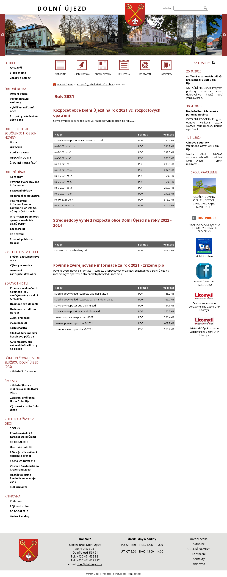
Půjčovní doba (19, 506)
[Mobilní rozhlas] (204, 253)
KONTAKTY (166, 74)
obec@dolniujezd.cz (89, 564)
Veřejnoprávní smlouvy (19, 100)
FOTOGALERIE (19, 442)
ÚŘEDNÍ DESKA (82, 74)
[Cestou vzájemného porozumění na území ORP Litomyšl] (204, 300)
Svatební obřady (21, 190)
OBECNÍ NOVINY (20, 157)
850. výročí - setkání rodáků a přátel (23, 453)
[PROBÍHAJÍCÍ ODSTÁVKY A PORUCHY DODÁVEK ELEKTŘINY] (204, 221)
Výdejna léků (18, 323)
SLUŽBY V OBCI (19, 152)
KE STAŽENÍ (145, 74)
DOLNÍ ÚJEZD (62, 8)
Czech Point (17, 228)
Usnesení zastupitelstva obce (23, 272)
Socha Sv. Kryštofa (22, 461)
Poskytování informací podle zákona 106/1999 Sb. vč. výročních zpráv (23, 206)
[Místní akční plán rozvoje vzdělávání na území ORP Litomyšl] (204, 325)
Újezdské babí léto (22, 447)
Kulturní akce (18, 487)
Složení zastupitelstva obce (24, 258)
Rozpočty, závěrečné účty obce (24, 117)
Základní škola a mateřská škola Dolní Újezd (24, 389)
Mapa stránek (134, 573)
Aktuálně (16, 67)
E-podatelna (18, 72)
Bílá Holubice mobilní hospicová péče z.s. (23, 334)
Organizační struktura (25, 195)
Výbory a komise (21, 265)
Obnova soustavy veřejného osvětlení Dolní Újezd (202, 146)
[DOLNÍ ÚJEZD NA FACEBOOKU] (204, 278)
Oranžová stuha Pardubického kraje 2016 (22, 478)
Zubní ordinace (20, 317)
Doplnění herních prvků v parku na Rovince (202, 112)
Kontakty (16, 176)
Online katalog (19, 516)
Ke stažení (17, 234)
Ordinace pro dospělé (24, 304)
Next (224, 35)
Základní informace (23, 371)
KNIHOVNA (124, 74)
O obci (14, 142)
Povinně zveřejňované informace (24, 183)
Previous (2, 35)
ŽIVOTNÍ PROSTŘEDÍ (23, 162)
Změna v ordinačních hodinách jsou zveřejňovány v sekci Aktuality (24, 293)
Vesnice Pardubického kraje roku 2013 (24, 467)
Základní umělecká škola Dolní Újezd (22, 399)
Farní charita (18, 328)
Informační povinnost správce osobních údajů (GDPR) (24, 220)
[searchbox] (188, 8)
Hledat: (167, 8)
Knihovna (16, 501)
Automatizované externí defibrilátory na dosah (23, 345)
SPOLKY (15, 428)
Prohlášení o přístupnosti (114, 573)
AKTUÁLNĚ (60, 74)
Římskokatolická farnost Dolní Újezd (23, 434)
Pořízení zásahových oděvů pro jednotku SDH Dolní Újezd (204, 80)
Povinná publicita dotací (21, 240)
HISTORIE (16, 147)
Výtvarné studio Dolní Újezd (24, 408)
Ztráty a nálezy (20, 78)
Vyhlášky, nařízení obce (22, 109)
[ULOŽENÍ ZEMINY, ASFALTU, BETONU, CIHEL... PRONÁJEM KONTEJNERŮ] (204, 193)
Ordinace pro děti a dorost (23, 310)
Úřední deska (18, 93)
